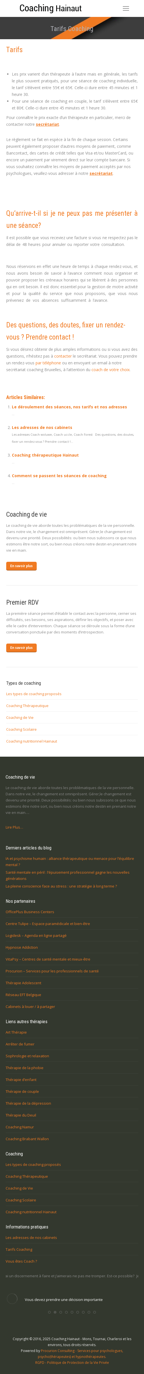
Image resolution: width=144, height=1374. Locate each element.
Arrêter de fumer (20, 1044)
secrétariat (47, 124)
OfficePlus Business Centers (30, 911)
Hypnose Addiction (22, 947)
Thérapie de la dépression (28, 1103)
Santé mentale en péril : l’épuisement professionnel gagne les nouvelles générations (68, 875)
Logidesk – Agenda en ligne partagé (36, 935)
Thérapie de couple (22, 1091)
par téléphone (48, 362)
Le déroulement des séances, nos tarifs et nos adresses (69, 406)
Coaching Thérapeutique (27, 705)
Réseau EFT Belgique (23, 994)
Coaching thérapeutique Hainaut (45, 455)
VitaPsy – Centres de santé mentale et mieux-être (48, 959)
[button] (49, 1312)
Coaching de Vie (20, 717)
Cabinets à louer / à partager (30, 1006)
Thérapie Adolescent (23, 982)
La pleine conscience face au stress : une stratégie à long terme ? (61, 886)
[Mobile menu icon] (126, 8)
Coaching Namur (20, 1126)
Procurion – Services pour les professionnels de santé (52, 971)
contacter (63, 356)
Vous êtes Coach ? (21, 1261)
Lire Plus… (14, 827)
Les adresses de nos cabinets (42, 427)
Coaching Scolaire (21, 729)
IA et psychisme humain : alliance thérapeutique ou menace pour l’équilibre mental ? (70, 861)
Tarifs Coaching (19, 1249)
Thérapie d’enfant (21, 1079)
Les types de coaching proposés (34, 693)
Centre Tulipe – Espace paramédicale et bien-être (48, 923)
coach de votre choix (110, 369)
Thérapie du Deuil (21, 1115)
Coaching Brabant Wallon (27, 1138)
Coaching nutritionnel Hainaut (31, 741)
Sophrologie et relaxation (27, 1055)
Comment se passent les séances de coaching (59, 475)
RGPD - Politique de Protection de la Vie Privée (72, 1362)
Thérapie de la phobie (24, 1067)
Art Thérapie (16, 1032)
